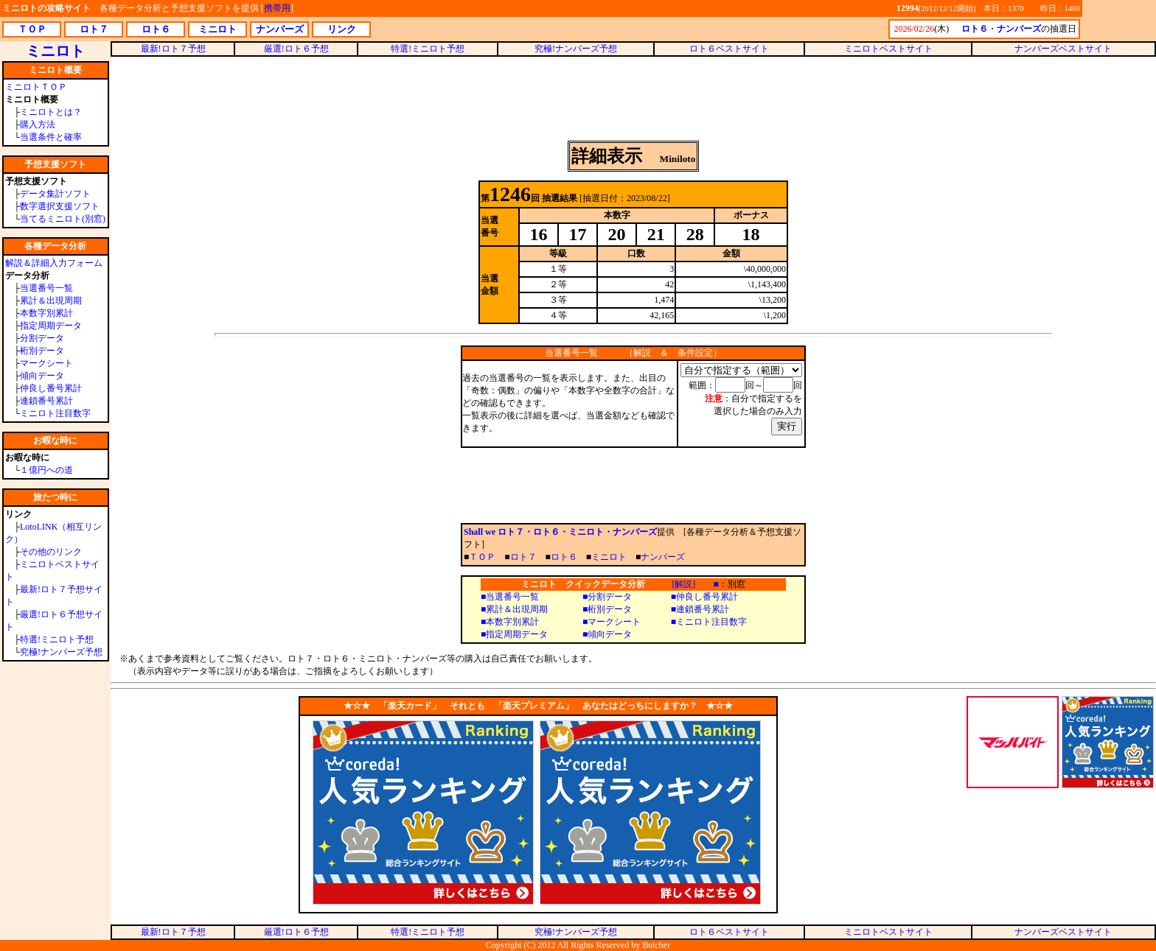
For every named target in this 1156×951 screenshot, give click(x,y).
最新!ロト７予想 (173, 48)
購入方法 (37, 124)
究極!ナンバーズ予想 (61, 652)
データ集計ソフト (55, 194)
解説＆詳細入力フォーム (53, 263)
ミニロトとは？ (51, 112)
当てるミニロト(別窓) (62, 219)
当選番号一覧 (46, 288)
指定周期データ (51, 325)
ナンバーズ (663, 557)
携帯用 (277, 8)
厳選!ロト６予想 (296, 48)
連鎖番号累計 (46, 401)
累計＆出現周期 (51, 300)
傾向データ (42, 376)
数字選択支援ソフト (60, 206)
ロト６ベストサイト (729, 48)
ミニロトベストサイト (888, 48)
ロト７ (523, 557)
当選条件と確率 (51, 137)
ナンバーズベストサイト (1063, 48)
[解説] (683, 584)
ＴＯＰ (482, 557)
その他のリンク (51, 552)
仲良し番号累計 (51, 388)
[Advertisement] (633, 99)
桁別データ (42, 350)
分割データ (42, 338)
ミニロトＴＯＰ (36, 87)
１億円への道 (46, 470)
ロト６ (564, 557)
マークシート (46, 363)
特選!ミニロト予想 (57, 639)
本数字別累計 (46, 313)
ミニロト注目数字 (55, 413)
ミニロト (609, 557)
